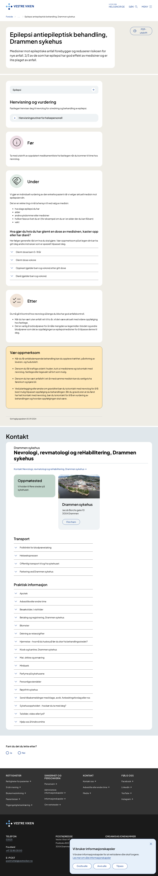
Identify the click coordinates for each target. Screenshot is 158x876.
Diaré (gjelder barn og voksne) (31, 276)
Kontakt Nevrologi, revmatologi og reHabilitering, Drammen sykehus (49, 469)
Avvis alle (102, 866)
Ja (11, 752)
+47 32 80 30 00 (14, 850)
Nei (23, 752)
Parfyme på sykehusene (32, 673)
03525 (9, 839)
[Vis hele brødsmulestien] (19, 16)
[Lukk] (151, 844)
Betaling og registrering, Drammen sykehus (42, 617)
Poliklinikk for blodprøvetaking (35, 547)
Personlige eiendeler (30, 681)
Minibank (24, 665)
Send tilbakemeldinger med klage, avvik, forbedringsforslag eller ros (55, 697)
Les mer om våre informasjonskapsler (92, 857)
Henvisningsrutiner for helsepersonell (40, 117)
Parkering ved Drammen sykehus (36, 571)
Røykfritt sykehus (29, 689)
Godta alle (82, 866)
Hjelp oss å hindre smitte (32, 721)
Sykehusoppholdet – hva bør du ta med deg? (43, 705)
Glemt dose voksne (26, 260)
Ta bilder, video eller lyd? (32, 713)
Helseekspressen (29, 555)
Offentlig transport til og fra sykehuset (39, 563)
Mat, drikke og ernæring (32, 657)
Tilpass (119, 866)
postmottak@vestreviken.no (19, 860)
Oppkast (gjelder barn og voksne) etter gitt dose (41, 268)
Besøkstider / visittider (31, 609)
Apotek (24, 593)
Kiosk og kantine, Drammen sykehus (38, 649)
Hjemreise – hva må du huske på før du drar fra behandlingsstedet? (54, 641)
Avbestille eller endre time (33, 601)
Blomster (24, 625)
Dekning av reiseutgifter (32, 633)
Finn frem (71, 521)
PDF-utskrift (143, 31)
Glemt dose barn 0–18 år (28, 251)
